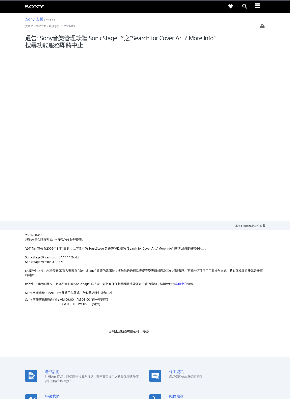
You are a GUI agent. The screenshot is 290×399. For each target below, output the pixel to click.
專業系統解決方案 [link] (209, 348)
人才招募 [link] (244, 348)
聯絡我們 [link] (258, 348)
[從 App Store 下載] (210, 264)
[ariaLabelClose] (259, 6)
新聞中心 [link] (216, 305)
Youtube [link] (154, 311)
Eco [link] (151, 305)
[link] (34, 6)
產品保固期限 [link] (95, 311)
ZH (40, 358)
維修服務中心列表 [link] (98, 328)
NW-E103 (50, 19)
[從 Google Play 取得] (183, 264)
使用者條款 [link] (31, 376)
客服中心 (181, 114)
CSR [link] (151, 317)
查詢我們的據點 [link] (35, 305)
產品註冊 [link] (93, 305)
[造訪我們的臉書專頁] (251, 358)
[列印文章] (262, 26)
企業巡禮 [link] (229, 348)
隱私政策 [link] (44, 376)
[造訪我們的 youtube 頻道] (260, 358)
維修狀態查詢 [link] (95, 322)
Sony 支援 (34, 19)
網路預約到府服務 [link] (98, 317)
